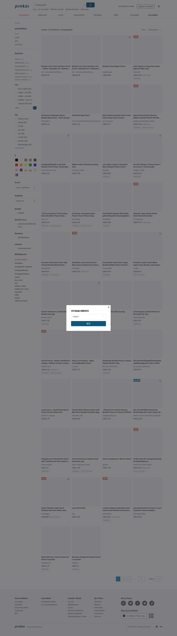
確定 (88, 323)
